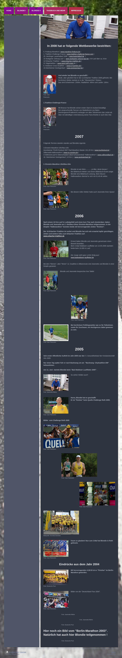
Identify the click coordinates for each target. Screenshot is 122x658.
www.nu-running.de (71, 152)
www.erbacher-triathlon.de (71, 61)
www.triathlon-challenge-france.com (80, 54)
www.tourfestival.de (102, 150)
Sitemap (23, 652)
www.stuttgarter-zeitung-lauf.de (77, 59)
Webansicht (111, 654)
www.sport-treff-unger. (65, 63)
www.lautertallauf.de (76, 56)
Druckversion (12, 652)
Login (114, 652)
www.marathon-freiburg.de (70, 52)
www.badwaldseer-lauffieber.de (82, 257)
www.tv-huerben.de (74, 66)
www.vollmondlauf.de (105, 155)
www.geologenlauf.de (75, 68)
